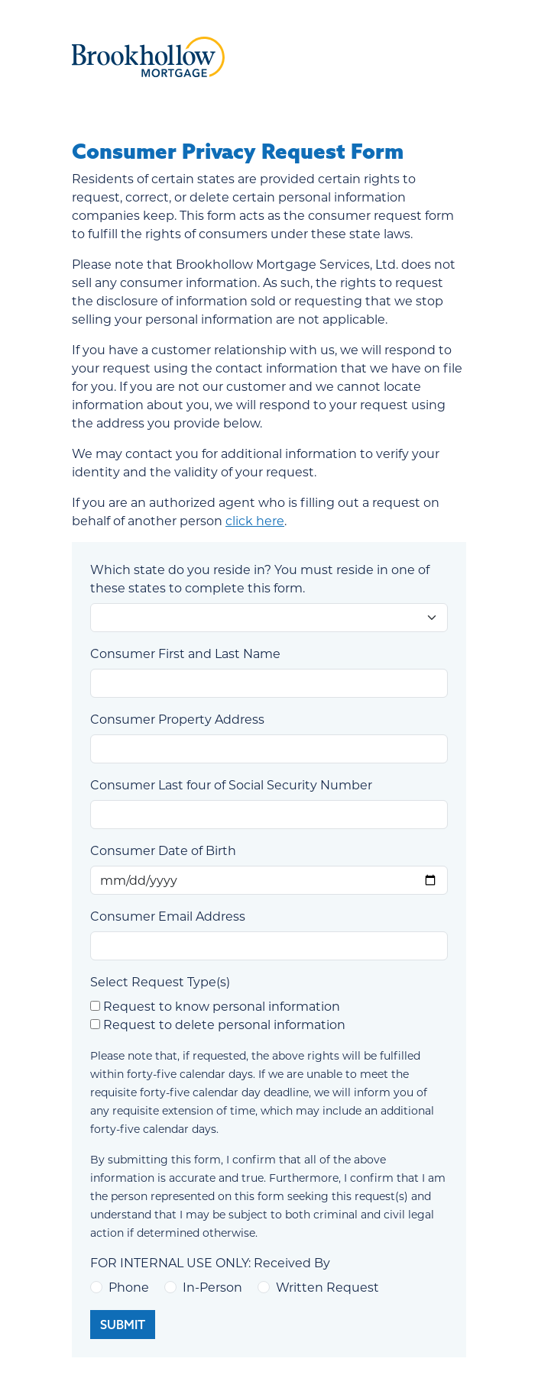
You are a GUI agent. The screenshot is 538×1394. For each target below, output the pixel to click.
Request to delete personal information (224, 1024)
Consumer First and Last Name (185, 653)
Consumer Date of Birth (163, 850)
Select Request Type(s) (160, 981)
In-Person (212, 1287)
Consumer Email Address (167, 916)
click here (254, 520)
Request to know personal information (221, 1006)
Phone (129, 1287)
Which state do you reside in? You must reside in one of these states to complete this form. (259, 578)
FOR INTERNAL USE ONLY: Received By (210, 1262)
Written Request (327, 1287)
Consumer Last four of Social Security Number (231, 784)
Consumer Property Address (177, 719)
